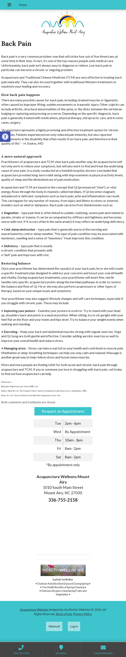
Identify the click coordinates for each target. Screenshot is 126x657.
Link (36, 386)
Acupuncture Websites (34, 609)
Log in (74, 626)
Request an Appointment (63, 411)
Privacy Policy (82, 614)
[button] (5, 136)
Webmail (54, 626)
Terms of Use (64, 614)
